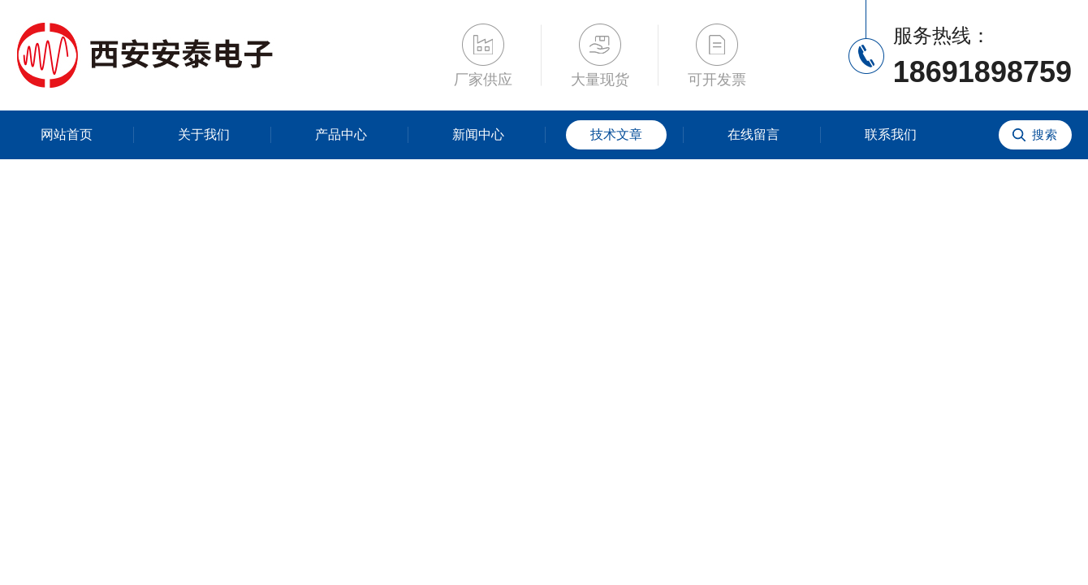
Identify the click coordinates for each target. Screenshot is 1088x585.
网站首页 (67, 134)
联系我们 (891, 134)
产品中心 (341, 134)
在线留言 (753, 134)
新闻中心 (478, 134)
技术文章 (616, 134)
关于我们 (204, 134)
